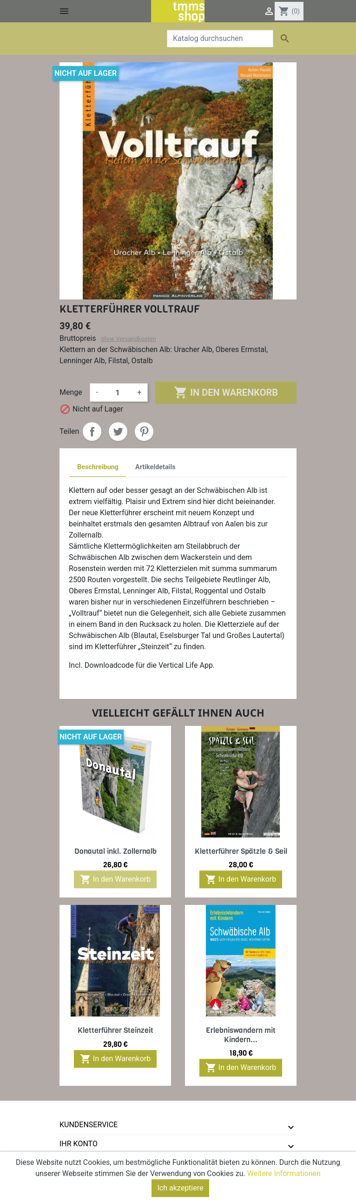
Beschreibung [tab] (98, 467)
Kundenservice (88, 1124)
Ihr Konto (78, 1143)
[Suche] (220, 38)
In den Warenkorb (225, 392)
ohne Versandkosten (128, 338)
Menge (70, 392)
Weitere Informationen (284, 1175)
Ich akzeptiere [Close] (181, 1190)
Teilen (92, 431)
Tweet (118, 431)
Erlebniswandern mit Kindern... (241, 1034)
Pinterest (144, 431)
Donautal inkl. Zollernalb (115, 851)
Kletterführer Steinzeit (115, 1030)
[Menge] (118, 392)
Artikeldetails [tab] (155, 467)
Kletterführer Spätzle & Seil (241, 851)
